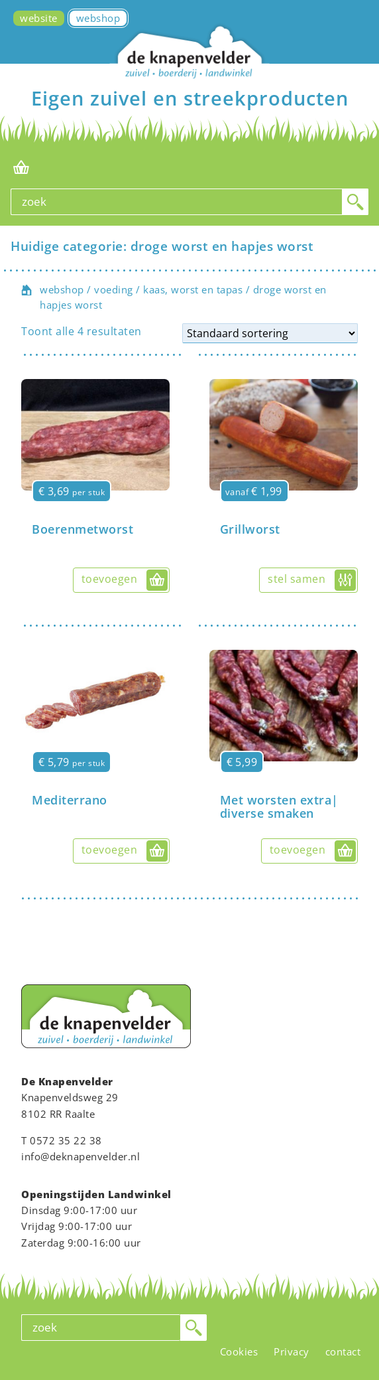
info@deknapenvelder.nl (80, 1156)
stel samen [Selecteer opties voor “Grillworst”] (296, 579)
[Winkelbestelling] (270, 333)
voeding (113, 289)
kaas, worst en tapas (193, 289)
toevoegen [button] (109, 579)
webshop (62, 289)
